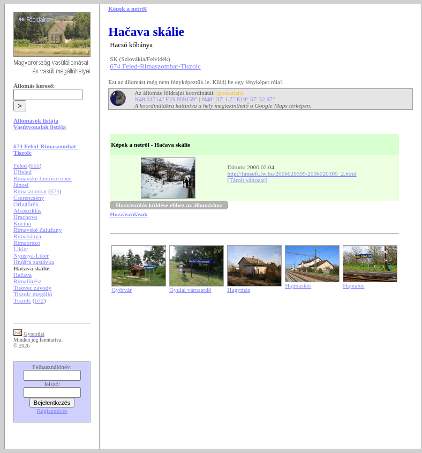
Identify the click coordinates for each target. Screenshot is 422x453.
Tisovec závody (32, 287)
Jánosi (20, 185)
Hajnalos (353, 285)
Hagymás (238, 289)
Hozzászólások (128, 214)
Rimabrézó (26, 242)
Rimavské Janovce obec (42, 178)
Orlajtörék (26, 204)
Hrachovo (25, 217)
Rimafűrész (27, 281)
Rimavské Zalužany (37, 230)
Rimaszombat (30, 191)
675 (54, 191)
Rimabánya (27, 236)
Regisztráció (52, 410)
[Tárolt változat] (247, 180)
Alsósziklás (27, 210)
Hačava (22, 274)
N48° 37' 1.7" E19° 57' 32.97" (238, 99)
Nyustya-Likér (31, 255)
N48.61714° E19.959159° (166, 99)
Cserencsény (28, 197)
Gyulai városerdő (190, 289)
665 (35, 165)
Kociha (22, 223)
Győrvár (121, 289)
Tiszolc (22, 300)
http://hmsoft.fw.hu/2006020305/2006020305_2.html (291, 173)
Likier (20, 249)
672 (39, 300)
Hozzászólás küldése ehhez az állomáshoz (169, 205)
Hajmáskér (298, 285)
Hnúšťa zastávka (33, 262)
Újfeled (22, 172)
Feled (20, 165)
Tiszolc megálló (32, 294)
